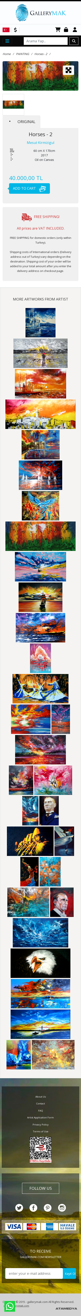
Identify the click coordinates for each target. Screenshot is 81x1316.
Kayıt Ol (70, 1274)
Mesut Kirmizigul (40, 142)
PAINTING (22, 54)
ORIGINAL (22, 121)
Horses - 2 (40, 54)
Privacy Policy (41, 1124)
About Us (40, 1096)
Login (67, 30)
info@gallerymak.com (16, 1305)
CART (58, 30)
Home (7, 54)
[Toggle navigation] (7, 41)
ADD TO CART (27, 188)
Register (75, 30)
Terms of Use (40, 1131)
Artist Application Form (40, 1117)
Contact (40, 1103)
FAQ (40, 1110)
